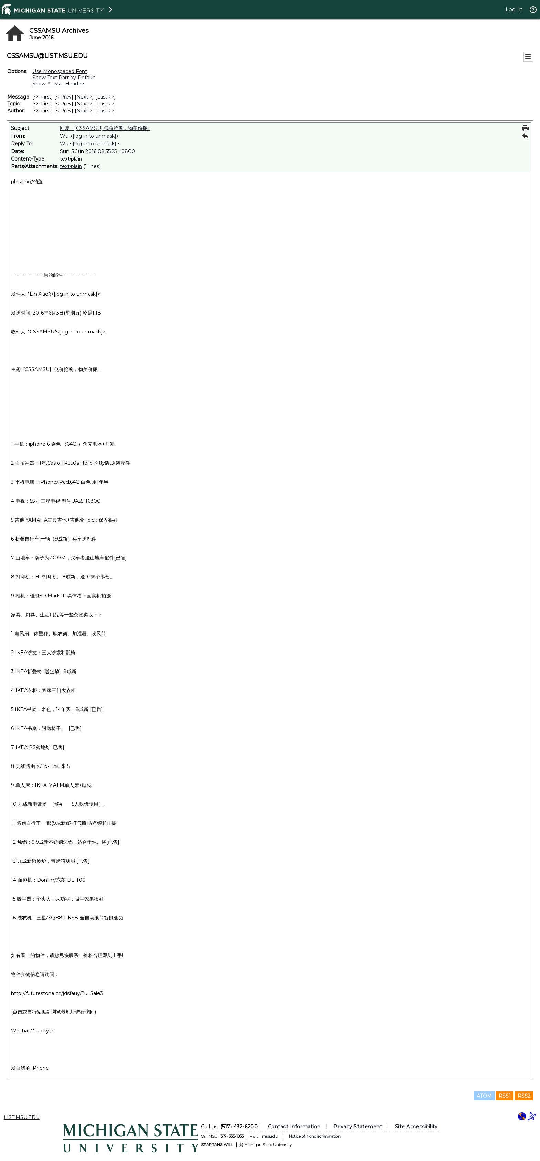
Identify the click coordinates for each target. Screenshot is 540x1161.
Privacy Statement (357, 1126)
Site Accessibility (416, 1126)
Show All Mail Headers (58, 84)
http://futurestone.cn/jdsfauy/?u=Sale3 (57, 993)
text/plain (71, 166)
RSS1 (505, 1096)
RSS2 (524, 1096)
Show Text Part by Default (63, 77)
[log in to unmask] (94, 136)
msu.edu (270, 1136)
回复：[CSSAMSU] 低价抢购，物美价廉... (105, 128)
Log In (514, 9)
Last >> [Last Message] (105, 97)
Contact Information (294, 1126)
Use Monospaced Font (59, 71)
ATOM (484, 1096)
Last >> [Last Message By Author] (105, 110)
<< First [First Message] (42, 97)
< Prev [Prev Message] (64, 97)
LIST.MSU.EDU (22, 1117)
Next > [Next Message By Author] (84, 110)
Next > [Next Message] (84, 97)
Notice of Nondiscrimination (315, 1136)
